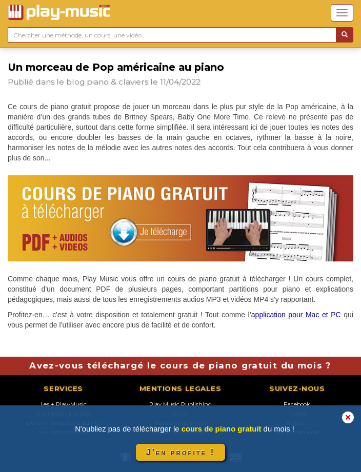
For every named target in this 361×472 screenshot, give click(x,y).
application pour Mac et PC (296, 315)
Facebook (297, 404)
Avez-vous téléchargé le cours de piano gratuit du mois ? (180, 365)
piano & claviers (117, 82)
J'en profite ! (180, 452)
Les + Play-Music (64, 404)
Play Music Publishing (180, 404)
